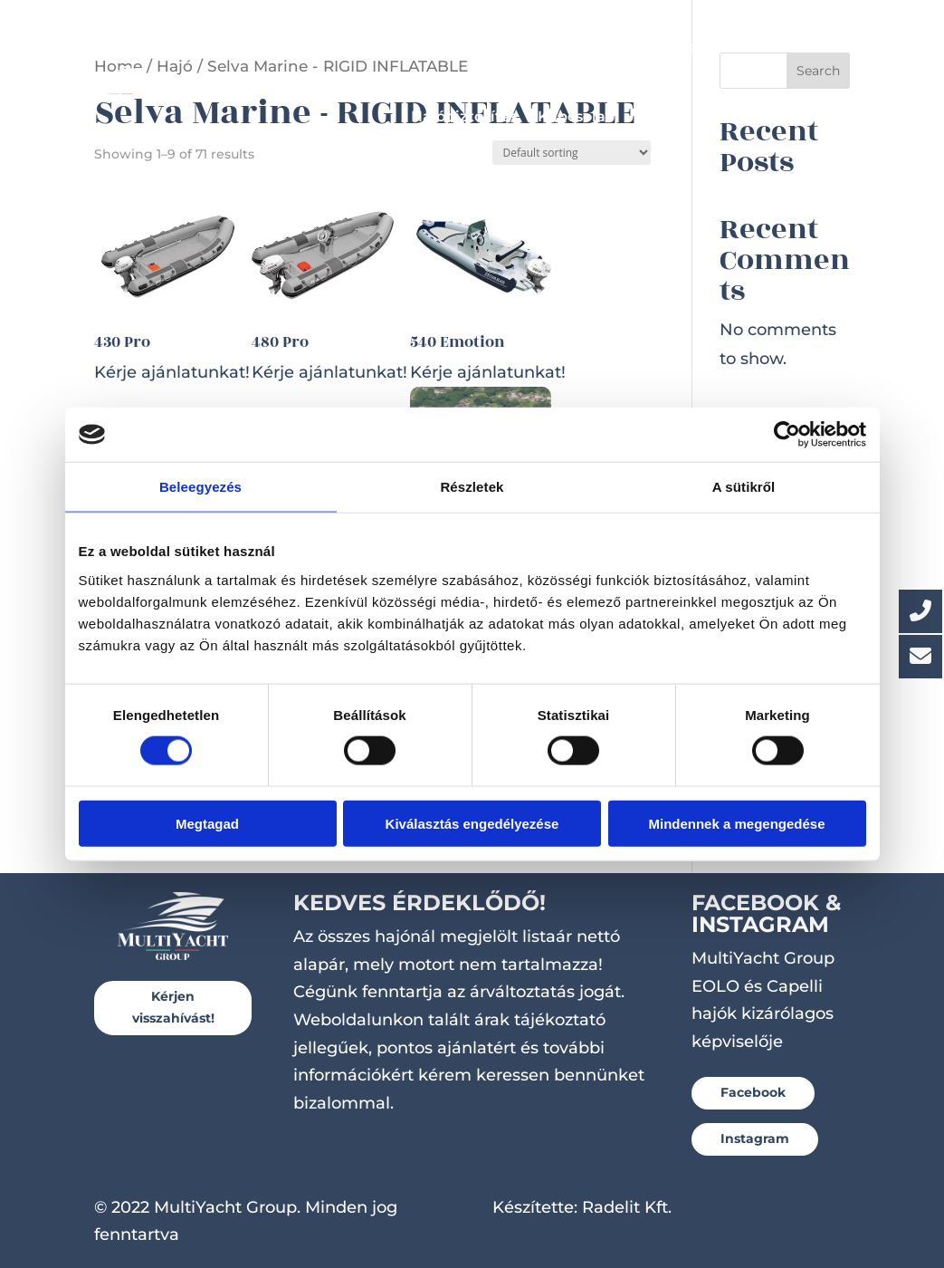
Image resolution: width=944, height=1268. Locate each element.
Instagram (754, 1138)
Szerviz (794, 47)
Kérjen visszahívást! (173, 1007)
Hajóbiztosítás (464, 116)
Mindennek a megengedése (736, 823)
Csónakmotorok (591, 47)
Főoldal (229, 47)
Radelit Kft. (627, 1207)
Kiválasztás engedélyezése (472, 823)
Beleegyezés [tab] (200, 487)
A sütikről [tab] (744, 487)
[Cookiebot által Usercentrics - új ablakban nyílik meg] (787, 434)
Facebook (753, 1092)
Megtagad (207, 823)
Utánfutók (709, 47)
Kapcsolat (575, 116)
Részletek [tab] (471, 487)
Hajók (298, 47)
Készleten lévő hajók (435, 47)
